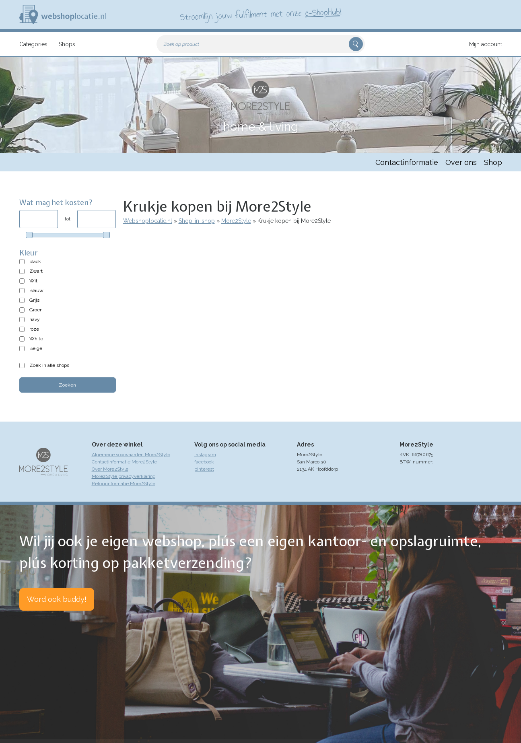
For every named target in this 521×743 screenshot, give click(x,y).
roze (34, 329)
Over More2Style (110, 469)
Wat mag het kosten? (56, 203)
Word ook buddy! (56, 599)
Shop (493, 162)
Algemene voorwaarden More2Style (131, 454)
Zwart (36, 271)
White (36, 339)
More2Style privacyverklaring (124, 476)
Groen (36, 310)
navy (34, 319)
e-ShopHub (322, 12)
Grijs (34, 300)
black (35, 261)
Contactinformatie (406, 162)
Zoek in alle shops (49, 365)
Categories (33, 44)
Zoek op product (181, 44)
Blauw (36, 290)
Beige (35, 348)
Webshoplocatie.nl (147, 221)
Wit (33, 281)
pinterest (204, 469)
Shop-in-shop (197, 221)
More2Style (236, 221)
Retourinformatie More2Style (123, 483)
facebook (204, 462)
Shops (67, 44)
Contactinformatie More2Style (124, 462)
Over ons (461, 162)
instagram (205, 454)
